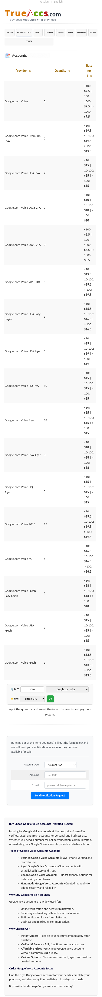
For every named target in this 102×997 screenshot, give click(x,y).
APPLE (70, 32)
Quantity (62, 71)
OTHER (29, 41)
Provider (23, 71)
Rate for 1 (89, 71)
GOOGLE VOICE (24, 32)
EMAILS (38, 32)
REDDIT (93, 32)
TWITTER (49, 32)
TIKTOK (60, 32)
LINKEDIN (81, 32)
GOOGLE (9, 32)
